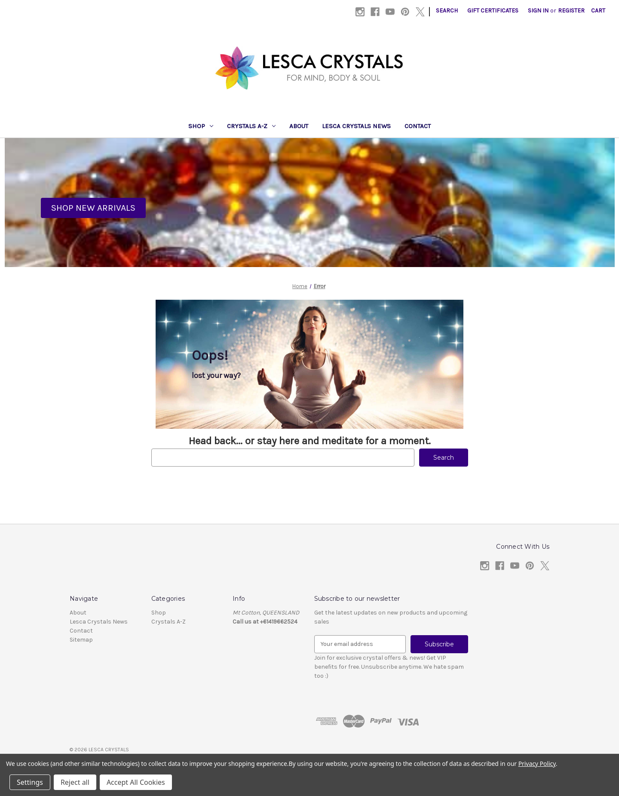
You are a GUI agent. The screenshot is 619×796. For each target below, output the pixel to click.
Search (447, 10)
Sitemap (81, 639)
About (298, 126)
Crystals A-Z (251, 126)
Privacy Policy (537, 763)
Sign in (538, 10)
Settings (30, 782)
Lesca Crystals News (356, 126)
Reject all (75, 782)
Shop (200, 126)
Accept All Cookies (136, 782)
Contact (417, 126)
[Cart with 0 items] (598, 10)
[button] (93, 208)
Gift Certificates (492, 10)
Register (571, 10)
